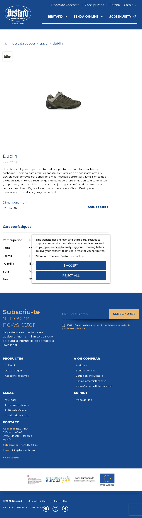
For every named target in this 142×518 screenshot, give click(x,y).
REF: (6, 162)
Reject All (71, 275)
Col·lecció (10, 365)
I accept (71, 265)
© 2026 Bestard (12, 501)
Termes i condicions (16, 405)
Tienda (6, 507)
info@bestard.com (23, 450)
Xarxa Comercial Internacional (93, 386)
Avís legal (10, 399)
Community (36, 507)
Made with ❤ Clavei (38, 501)
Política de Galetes (15, 410)
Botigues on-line (85, 370)
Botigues (81, 365)
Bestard (20, 507)
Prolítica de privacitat (17, 415)
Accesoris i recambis (16, 375)
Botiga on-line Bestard (89, 375)
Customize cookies (72, 256)
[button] (98, 207)
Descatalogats (13, 370)
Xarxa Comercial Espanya (90, 380)
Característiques (55, 226)
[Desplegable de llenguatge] (130, 5)
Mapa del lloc (83, 399)
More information (47, 256)
